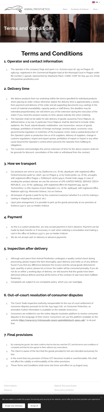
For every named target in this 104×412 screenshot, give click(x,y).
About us (8, 390)
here (79, 282)
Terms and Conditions (64, 390)
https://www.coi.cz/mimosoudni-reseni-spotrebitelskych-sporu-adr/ (52, 320)
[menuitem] (64, 9)
